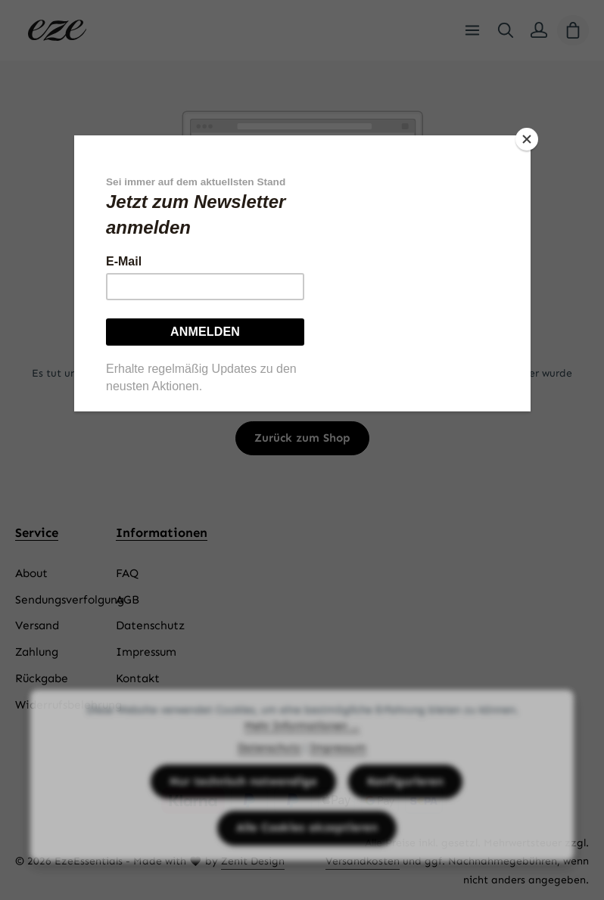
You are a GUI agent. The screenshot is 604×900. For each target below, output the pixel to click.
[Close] (526, 139)
